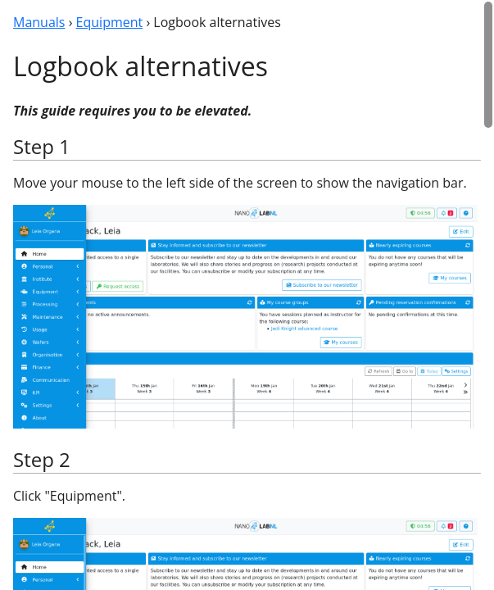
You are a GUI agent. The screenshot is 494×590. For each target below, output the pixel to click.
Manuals (39, 22)
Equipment (109, 22)
